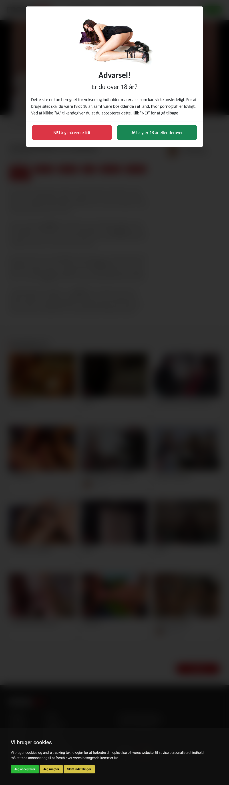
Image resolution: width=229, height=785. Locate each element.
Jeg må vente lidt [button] (71, 132)
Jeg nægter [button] (51, 769)
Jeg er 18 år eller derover (157, 132)
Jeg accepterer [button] (24, 769)
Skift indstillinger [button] (79, 769)
